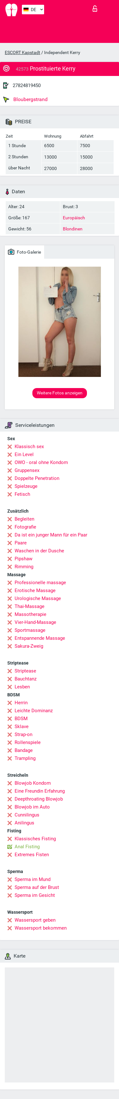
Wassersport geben (35, 920)
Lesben (22, 687)
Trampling (25, 758)
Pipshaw (23, 559)
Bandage (24, 750)
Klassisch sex (29, 446)
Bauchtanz (25, 679)
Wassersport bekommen (41, 928)
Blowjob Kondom (33, 783)
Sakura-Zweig (29, 646)
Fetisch (22, 494)
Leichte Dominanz (34, 710)
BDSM (21, 718)
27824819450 (27, 85)
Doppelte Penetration (37, 478)
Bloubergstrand (25, 99)
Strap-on (23, 734)
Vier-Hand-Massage (35, 622)
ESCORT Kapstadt (22, 52)
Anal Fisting (27, 847)
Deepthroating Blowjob (39, 799)
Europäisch (74, 217)
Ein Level (24, 454)
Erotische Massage (35, 590)
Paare (21, 543)
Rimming (24, 567)
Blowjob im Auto (32, 807)
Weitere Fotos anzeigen (60, 392)
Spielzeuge (26, 486)
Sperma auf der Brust (37, 887)
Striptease (25, 671)
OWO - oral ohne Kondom (41, 462)
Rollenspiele (28, 742)
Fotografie (25, 527)
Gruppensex (27, 470)
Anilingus (24, 823)
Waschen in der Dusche (39, 551)
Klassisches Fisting (35, 839)
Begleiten (24, 519)
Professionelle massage (40, 582)
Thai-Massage (29, 606)
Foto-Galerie (24, 252)
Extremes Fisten (32, 854)
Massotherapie (30, 614)
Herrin (21, 703)
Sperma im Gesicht (35, 895)
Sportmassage (30, 630)
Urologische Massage (38, 598)
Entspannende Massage (40, 638)
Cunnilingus (27, 815)
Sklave (22, 726)
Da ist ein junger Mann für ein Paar (51, 535)
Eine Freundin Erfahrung (40, 791)
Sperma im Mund (32, 879)
